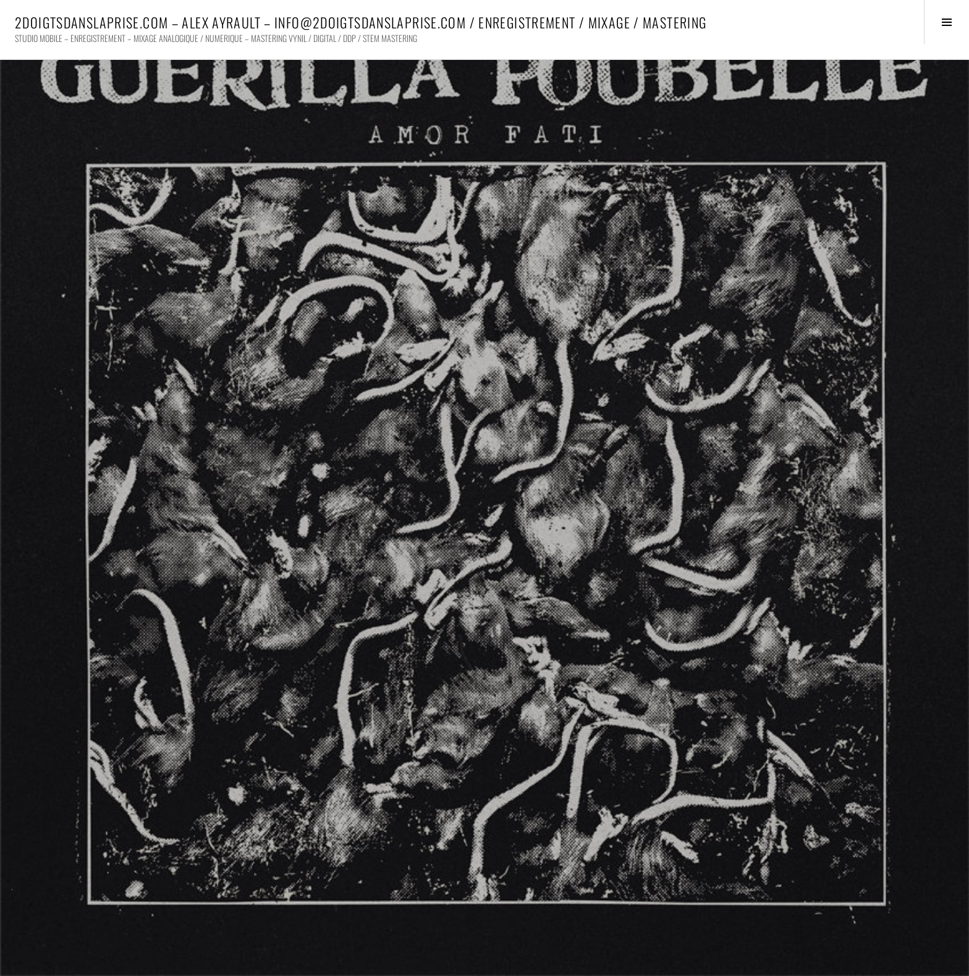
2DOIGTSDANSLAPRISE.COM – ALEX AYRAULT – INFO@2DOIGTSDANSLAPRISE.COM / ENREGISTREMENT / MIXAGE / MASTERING (360, 22)
